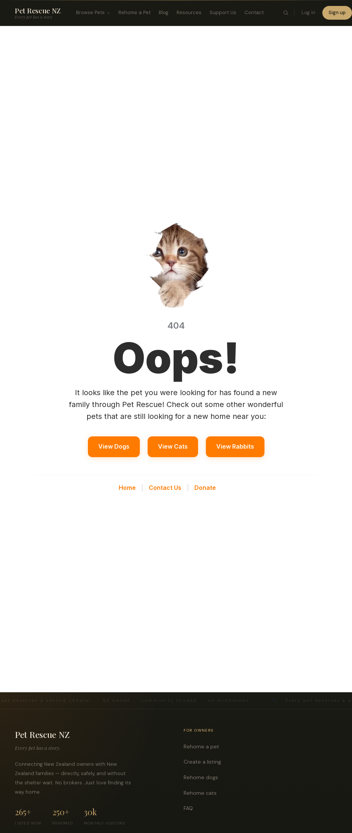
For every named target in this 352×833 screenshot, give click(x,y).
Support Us (223, 12)
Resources (189, 12)
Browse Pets (93, 12)
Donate (205, 487)
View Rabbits (235, 446)
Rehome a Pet (134, 12)
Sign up (337, 12)
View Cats (173, 446)
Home (127, 487)
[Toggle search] (285, 13)
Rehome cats (202, 793)
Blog (163, 12)
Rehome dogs (203, 777)
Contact (254, 12)
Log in (308, 12)
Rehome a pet (203, 746)
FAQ (190, 808)
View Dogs (113, 446)
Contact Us (165, 487)
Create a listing (204, 761)
